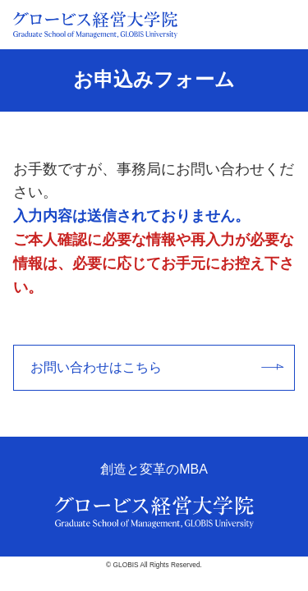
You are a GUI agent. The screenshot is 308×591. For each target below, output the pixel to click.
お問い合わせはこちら (156, 367)
